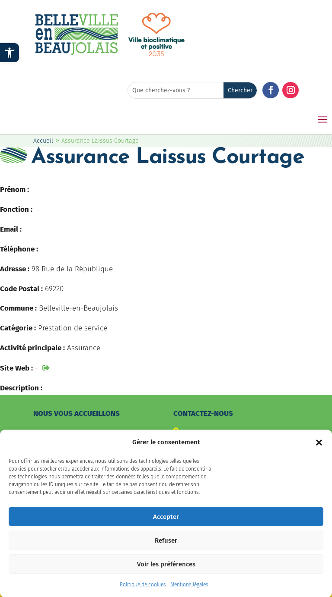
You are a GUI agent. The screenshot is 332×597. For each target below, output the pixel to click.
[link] (9, 52)
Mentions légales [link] (189, 590)
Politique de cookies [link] (143, 590)
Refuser (166, 546)
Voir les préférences (166, 570)
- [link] (36, 368)
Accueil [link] (43, 141)
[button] (319, 448)
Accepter (166, 522)
